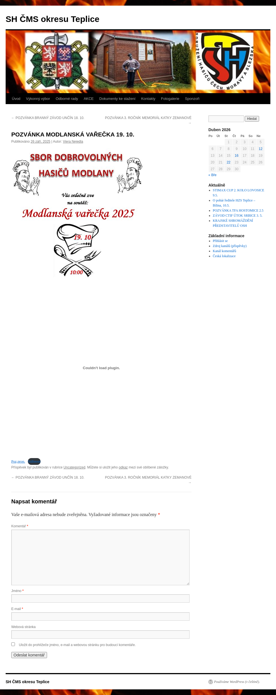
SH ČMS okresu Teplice (52, 19)
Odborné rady (67, 99)
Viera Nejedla (73, 142)
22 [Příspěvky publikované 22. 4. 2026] (228, 162)
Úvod (16, 99)
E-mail (17, 609)
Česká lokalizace (224, 256)
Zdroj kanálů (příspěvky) (230, 246)
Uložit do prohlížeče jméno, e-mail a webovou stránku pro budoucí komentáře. (77, 645)
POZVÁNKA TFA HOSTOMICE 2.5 (238, 210)
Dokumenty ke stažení (117, 99)
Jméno (17, 591)
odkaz (123, 467)
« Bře (212, 175)
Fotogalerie (170, 99)
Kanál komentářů (224, 251)
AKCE (89, 99)
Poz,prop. (18, 461)
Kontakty (148, 99)
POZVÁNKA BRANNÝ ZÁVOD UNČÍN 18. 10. (47, 118)
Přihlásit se (220, 241)
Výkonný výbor (38, 99)
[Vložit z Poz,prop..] (101, 367)
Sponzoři (192, 99)
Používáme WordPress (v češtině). (237, 682)
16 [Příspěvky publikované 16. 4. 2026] (236, 156)
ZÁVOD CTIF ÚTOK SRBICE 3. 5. (237, 216)
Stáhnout (34, 461)
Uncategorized (74, 467)
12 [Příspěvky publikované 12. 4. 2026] (260, 149)
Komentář (19, 526)
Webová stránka (23, 627)
